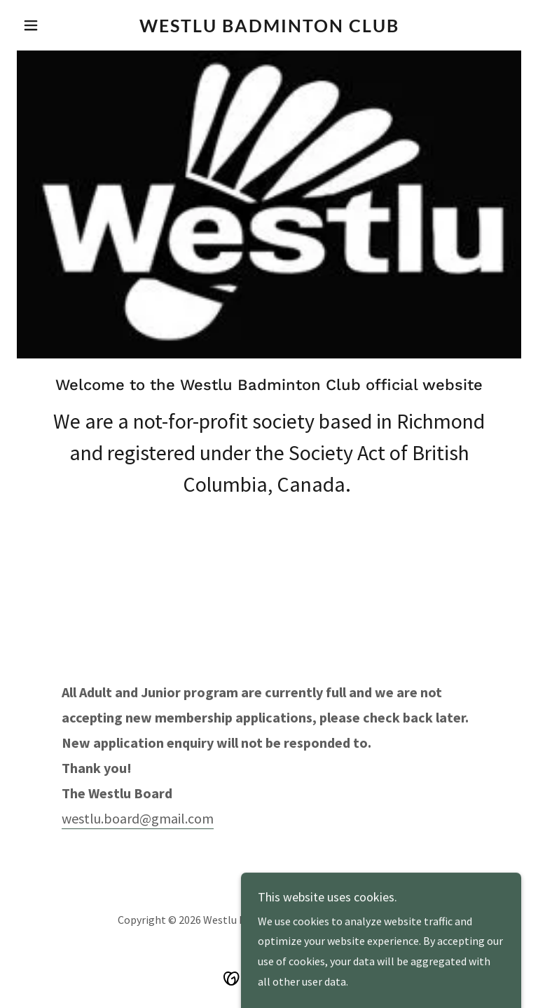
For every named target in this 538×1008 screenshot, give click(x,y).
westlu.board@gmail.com (138, 818)
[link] (269, 28)
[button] (54, 25)
